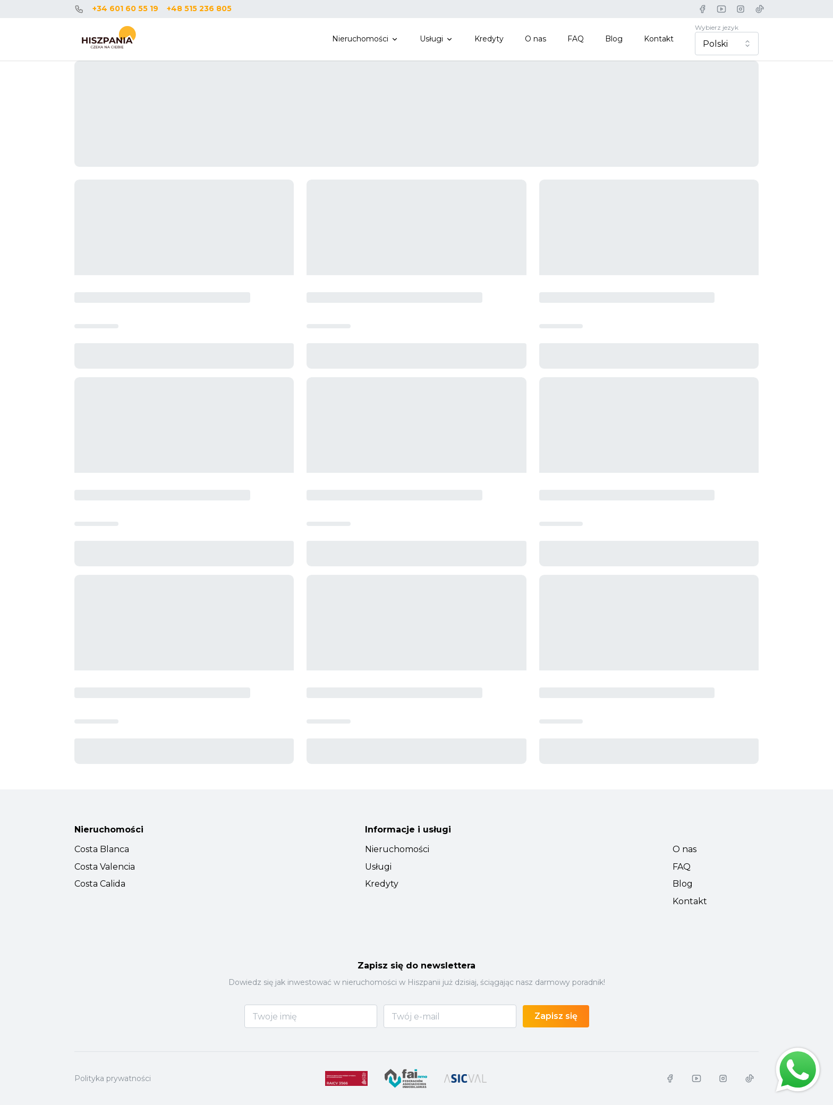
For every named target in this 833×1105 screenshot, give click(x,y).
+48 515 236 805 (199, 8)
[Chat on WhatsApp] (797, 1069)
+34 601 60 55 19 (125, 8)
